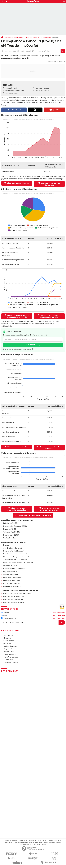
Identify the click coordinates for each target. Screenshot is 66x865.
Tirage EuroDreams (10, 662)
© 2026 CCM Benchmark (38, 844)
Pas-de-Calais (45, 37)
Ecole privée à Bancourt (12, 578)
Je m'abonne (31, 345)
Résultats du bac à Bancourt (13, 596)
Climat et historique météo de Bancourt (18, 563)
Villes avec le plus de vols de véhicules (50, 448)
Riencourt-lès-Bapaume (29, 56)
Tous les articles (52, 840)
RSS (59, 840)
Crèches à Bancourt (10, 575)
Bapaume (44, 56)
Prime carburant (9, 654)
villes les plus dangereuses (48, 103)
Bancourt (6, 545)
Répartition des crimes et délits (14, 90)
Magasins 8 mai (9, 649)
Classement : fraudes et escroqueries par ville (50, 316)
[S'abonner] (33, 622)
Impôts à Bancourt (10, 572)
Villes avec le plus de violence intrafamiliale (49, 509)
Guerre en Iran (8, 641)
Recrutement (9, 842)
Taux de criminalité (11, 88)
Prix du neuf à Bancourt (12, 583)
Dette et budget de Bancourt (14, 569)
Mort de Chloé (8, 652)
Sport (4, 615)
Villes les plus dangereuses (17, 183)
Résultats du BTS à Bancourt (13, 602)
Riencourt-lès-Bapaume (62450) (15, 526)
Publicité (38, 840)
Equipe (21, 840)
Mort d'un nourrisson (11, 657)
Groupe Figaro (24, 844)
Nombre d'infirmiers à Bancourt (15, 554)
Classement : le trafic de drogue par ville (34, 515)
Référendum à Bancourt (12, 586)
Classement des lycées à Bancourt (16, 557)
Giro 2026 (7, 643)
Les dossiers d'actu (8, 618)
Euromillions (8, 635)
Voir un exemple (59, 613)
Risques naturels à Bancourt (13, 551)
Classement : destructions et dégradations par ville (18, 316)
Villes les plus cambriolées (18, 447)
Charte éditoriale (29, 840)
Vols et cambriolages (11, 93)
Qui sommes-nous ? (11, 840)
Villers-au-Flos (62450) (11, 532)
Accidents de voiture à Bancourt (15, 560)
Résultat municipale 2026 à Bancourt (17, 594)
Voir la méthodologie (55, 179)
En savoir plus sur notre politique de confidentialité (18, 349)
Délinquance (18, 37)
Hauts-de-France (31, 37)
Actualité (8, 37)
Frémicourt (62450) (10, 523)
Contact (44, 840)
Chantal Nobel (8, 660)
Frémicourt (14, 56)
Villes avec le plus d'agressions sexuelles (16, 509)
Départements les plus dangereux (50, 184)
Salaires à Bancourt (10, 566)
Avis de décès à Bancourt (12, 548)
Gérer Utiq (47, 842)
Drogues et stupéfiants (42, 90)
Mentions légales (56, 842)
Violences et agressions (42, 88)
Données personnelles (21, 842)
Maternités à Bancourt (11, 580)
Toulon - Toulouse (10, 646)
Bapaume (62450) (9, 529)
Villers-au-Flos (55, 56)
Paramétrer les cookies (35, 842)
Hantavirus (7, 638)
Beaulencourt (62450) (11, 535)
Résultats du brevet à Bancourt (14, 599)
